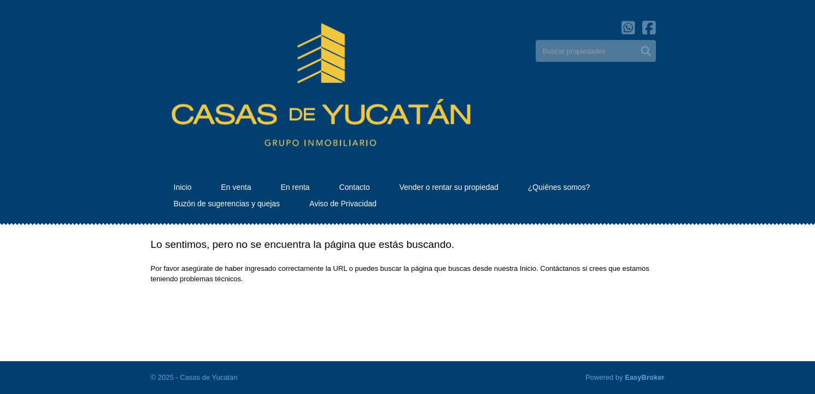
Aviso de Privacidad (343, 203)
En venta (236, 187)
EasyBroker (644, 377)
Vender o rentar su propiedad (448, 187)
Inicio (183, 187)
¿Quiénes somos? (559, 187)
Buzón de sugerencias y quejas (227, 203)
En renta (294, 187)
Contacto (354, 187)
